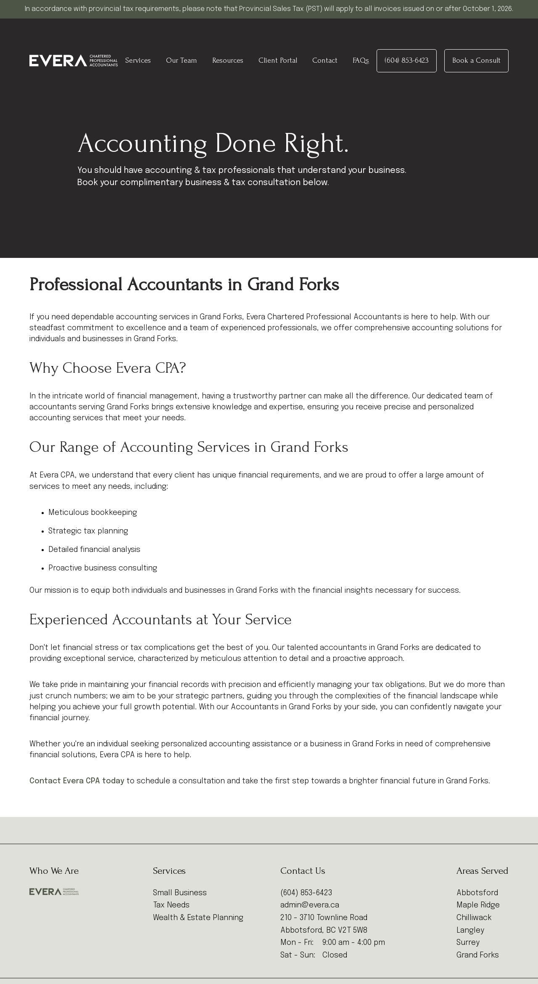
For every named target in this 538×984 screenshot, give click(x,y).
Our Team (181, 60)
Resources (227, 60)
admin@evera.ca (309, 905)
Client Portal (277, 60)
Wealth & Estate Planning (198, 918)
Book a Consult (476, 60)
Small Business (180, 893)
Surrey (468, 943)
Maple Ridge (478, 905)
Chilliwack (474, 918)
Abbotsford (477, 893)
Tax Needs (171, 905)
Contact (325, 60)
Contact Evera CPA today (76, 781)
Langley (470, 930)
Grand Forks (477, 955)
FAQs (361, 60)
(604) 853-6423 (407, 60)
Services (138, 60)
